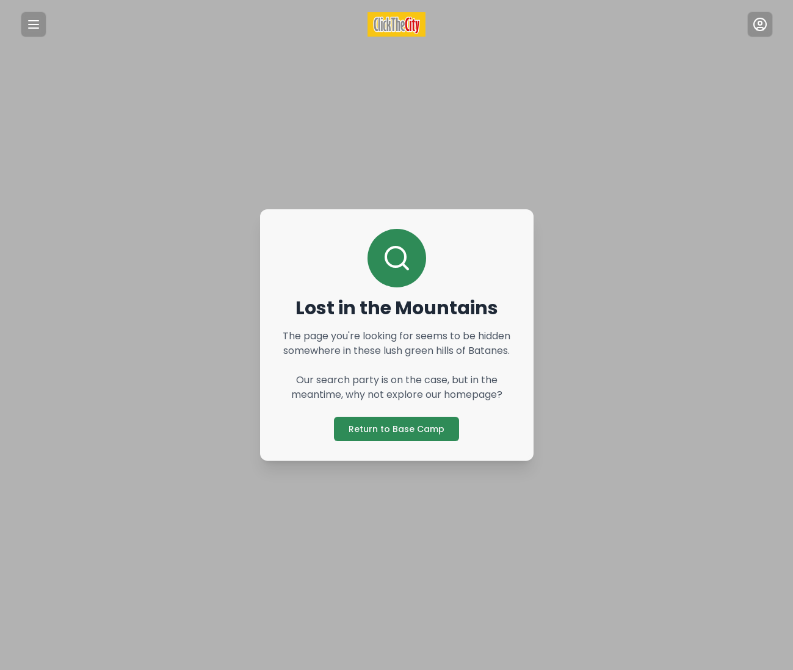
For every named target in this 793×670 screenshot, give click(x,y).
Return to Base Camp (396, 428)
